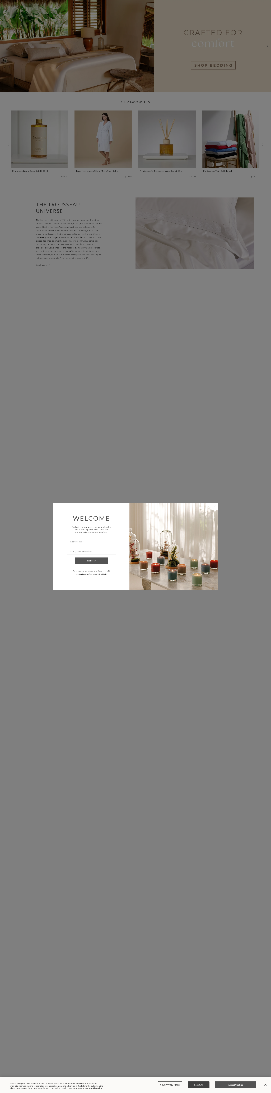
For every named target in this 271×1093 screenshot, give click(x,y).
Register (91, 560)
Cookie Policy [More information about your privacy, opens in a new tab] (95, 1088)
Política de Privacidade (98, 574)
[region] (135, 1085)
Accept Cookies (235, 1084)
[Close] (265, 1085)
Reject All (198, 1084)
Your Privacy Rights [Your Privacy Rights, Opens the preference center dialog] (170, 1084)
